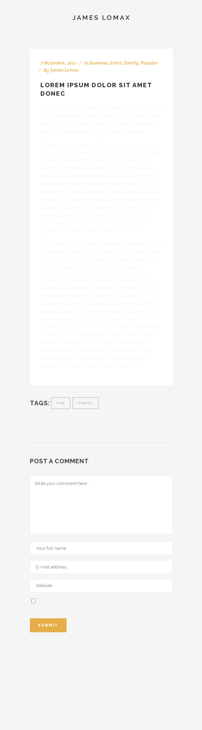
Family (131, 63)
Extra (116, 63)
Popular (149, 63)
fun (60, 403)
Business (99, 63)
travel (85, 403)
